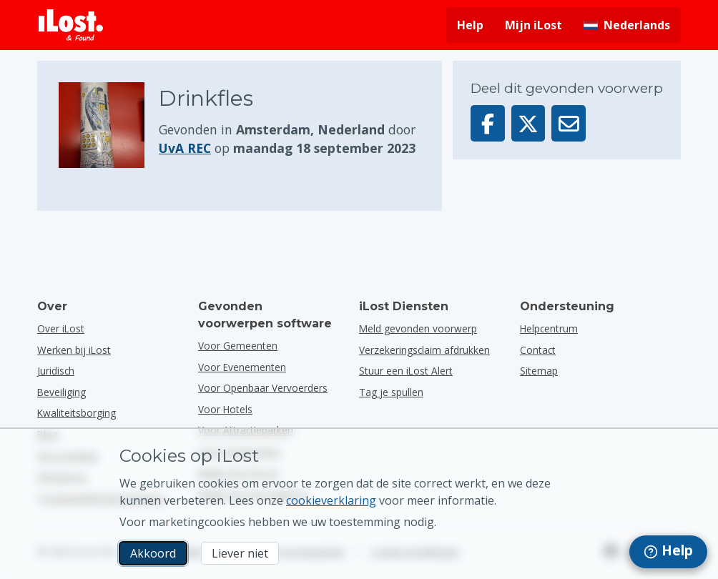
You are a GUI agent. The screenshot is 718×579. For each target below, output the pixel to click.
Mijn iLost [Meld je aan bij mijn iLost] (533, 25)
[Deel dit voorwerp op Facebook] (488, 123)
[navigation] (668, 551)
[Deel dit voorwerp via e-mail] (568, 123)
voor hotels (225, 409)
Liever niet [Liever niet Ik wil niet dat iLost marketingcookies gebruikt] (240, 553)
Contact (538, 350)
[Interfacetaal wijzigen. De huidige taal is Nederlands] (627, 25)
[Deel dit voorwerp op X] (528, 123)
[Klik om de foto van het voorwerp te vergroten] (109, 125)
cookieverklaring (331, 500)
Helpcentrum (549, 328)
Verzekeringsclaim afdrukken (424, 350)
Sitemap (539, 370)
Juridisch (55, 370)
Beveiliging (61, 392)
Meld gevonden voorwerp (418, 328)
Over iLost (60, 328)
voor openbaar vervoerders (263, 388)
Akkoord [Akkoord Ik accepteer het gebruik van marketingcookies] (153, 553)
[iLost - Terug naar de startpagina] (70, 25)
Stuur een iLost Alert (406, 370)
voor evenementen (242, 367)
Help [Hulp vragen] (470, 25)
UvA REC (185, 148)
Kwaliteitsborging (76, 413)
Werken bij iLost (74, 350)
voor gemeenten (237, 345)
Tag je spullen (391, 392)
